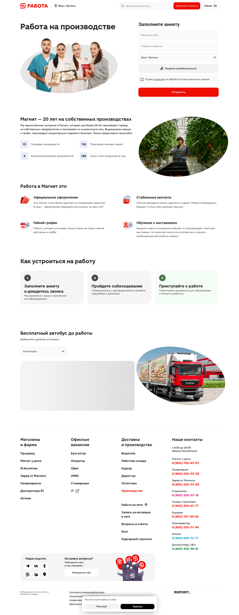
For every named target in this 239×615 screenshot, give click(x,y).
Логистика (129, 483)
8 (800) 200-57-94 (185, 527)
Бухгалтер (78, 453)
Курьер (126, 468)
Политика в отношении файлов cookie (87, 592)
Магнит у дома (30, 461)
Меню (210, 6)
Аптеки (25, 498)
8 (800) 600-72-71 (185, 538)
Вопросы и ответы (134, 524)
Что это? (101, 606)
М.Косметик (28, 468)
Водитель (128, 453)
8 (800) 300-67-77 (185, 506)
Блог (124, 531)
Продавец (27, 453)
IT (75, 491)
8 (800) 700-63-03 (185, 463)
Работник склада (133, 461)
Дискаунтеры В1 (32, 491)
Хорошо (137, 606)
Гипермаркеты (30, 483)
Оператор (78, 461)
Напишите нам (81, 572)
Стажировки (80, 483)
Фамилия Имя (149, 35)
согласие (158, 79)
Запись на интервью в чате (136, 514)
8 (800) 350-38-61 (185, 549)
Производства (131, 491)
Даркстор (128, 476)
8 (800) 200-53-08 (185, 473)
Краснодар (30, 351)
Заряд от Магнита (33, 476)
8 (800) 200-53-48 (185, 484)
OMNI (75, 476)
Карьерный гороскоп (136, 539)
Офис (75, 468)
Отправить (178, 92)
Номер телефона (151, 46)
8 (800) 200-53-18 (185, 495)
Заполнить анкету (187, 5)
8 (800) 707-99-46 (185, 516)
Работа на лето (134, 505)
